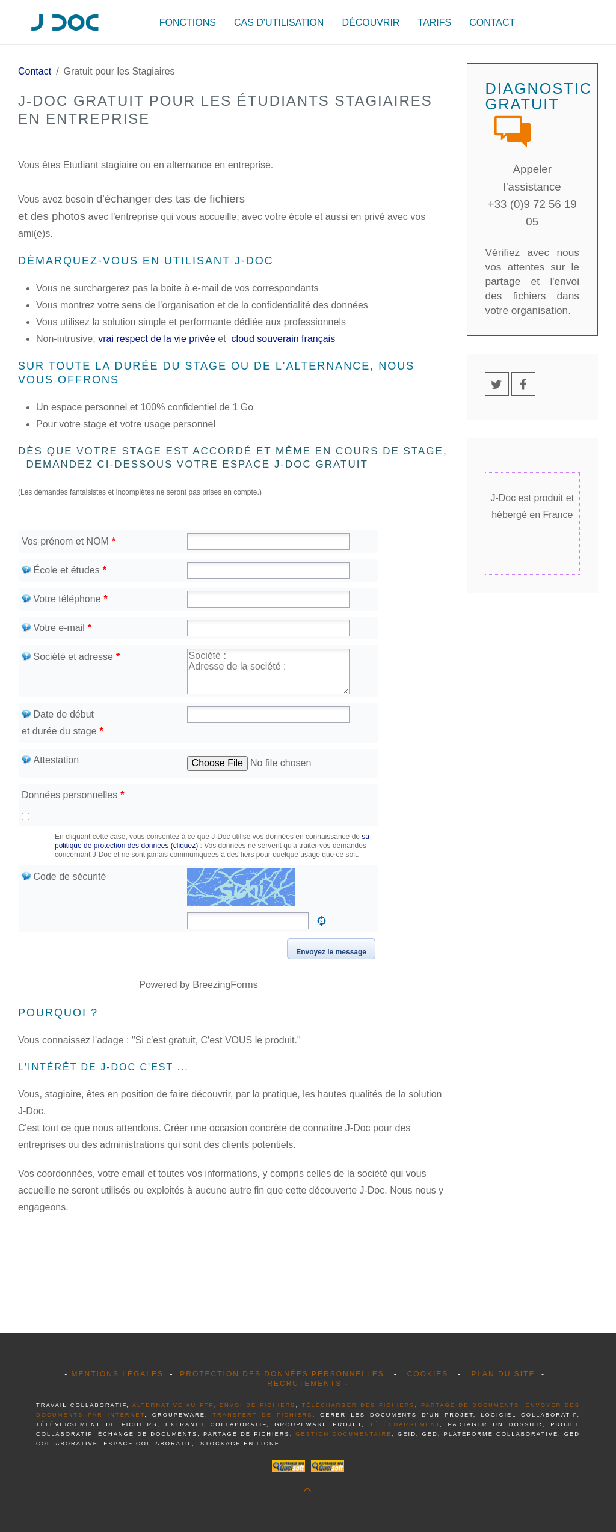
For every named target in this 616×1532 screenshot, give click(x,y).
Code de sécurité (64, 876)
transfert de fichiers (262, 1415)
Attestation (50, 760)
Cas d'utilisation (279, 22)
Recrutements (304, 1383)
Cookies (428, 1374)
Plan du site (503, 1374)
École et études (64, 570)
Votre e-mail (56, 628)
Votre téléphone (65, 599)
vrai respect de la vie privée (156, 339)
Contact (492, 22)
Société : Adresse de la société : (268, 671)
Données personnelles (73, 795)
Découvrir (370, 22)
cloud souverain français (282, 339)
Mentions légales (117, 1374)
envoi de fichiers (258, 1405)
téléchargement (404, 1424)
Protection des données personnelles (282, 1374)
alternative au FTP (173, 1405)
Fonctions (187, 22)
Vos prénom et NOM (69, 541)
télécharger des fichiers (358, 1405)
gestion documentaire (343, 1434)
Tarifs (434, 22)
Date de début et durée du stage (62, 722)
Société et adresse (71, 657)
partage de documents (470, 1405)
